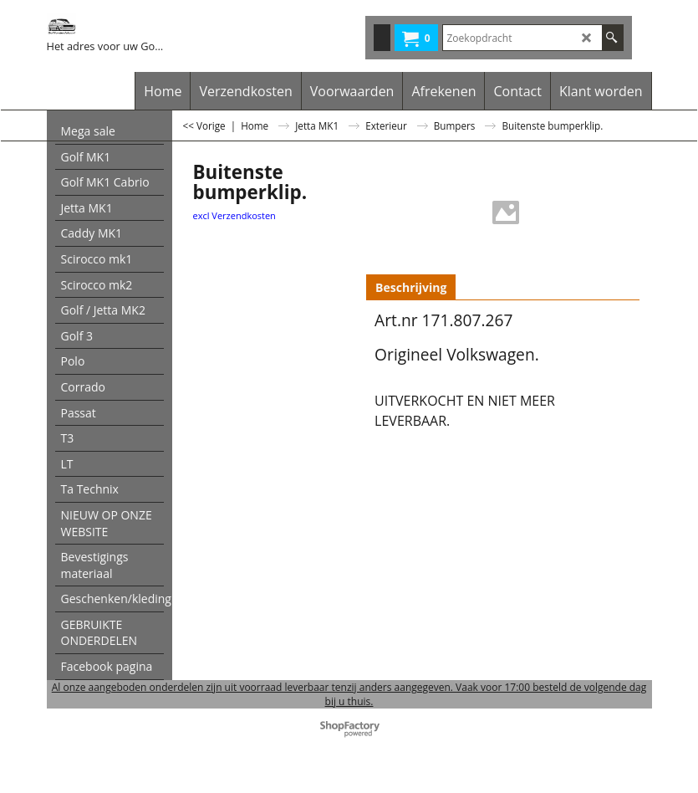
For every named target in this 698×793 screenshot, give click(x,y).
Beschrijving (410, 287)
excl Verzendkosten (234, 215)
